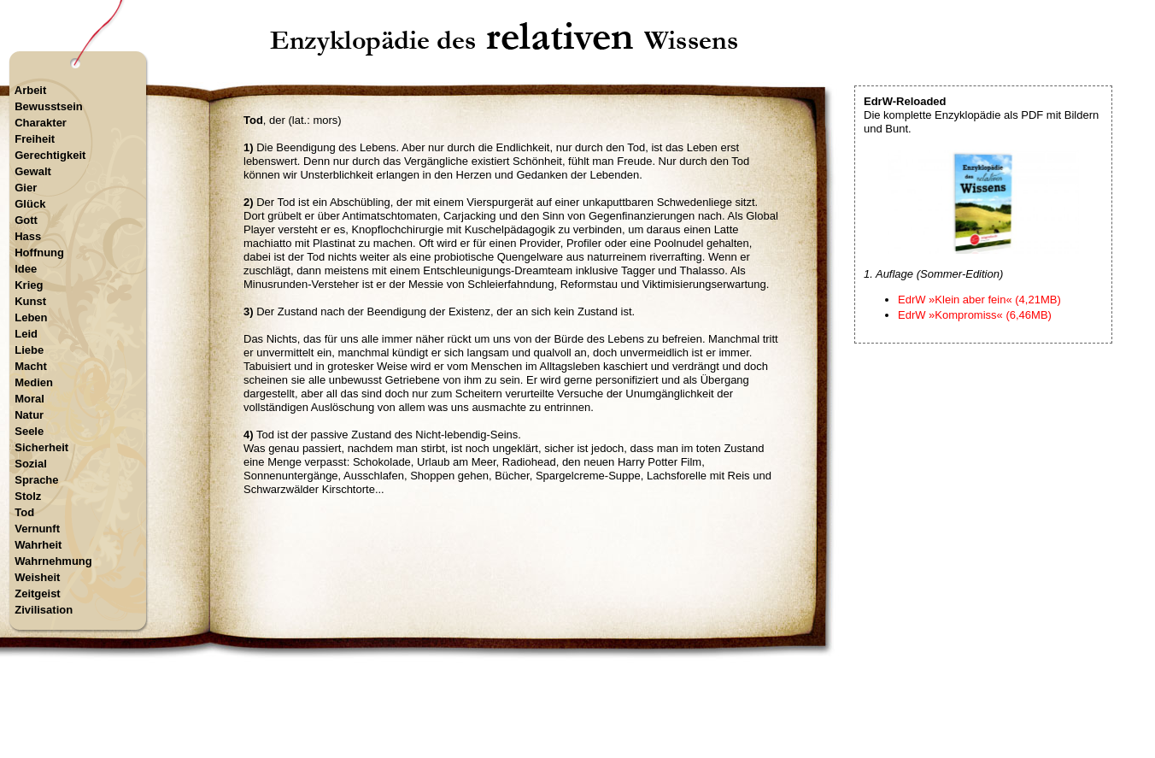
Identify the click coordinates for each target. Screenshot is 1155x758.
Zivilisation (44, 609)
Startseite (506, 685)
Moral (29, 398)
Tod (24, 512)
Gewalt (33, 171)
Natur (29, 414)
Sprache (36, 479)
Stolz (28, 496)
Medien (34, 382)
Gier (26, 187)
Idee (26, 268)
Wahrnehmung (53, 561)
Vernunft (37, 528)
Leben (31, 317)
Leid (26, 333)
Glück (30, 203)
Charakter (41, 122)
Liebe (29, 350)
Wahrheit (38, 544)
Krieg (29, 285)
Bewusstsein (48, 106)
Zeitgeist (37, 593)
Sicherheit (41, 447)
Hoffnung (39, 252)
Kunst (30, 301)
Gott (26, 220)
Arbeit (31, 90)
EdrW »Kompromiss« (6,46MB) (975, 314)
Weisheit (37, 577)
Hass (28, 236)
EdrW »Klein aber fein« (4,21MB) (979, 299)
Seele (29, 431)
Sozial (31, 463)
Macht (31, 366)
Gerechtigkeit (50, 155)
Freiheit (35, 138)
